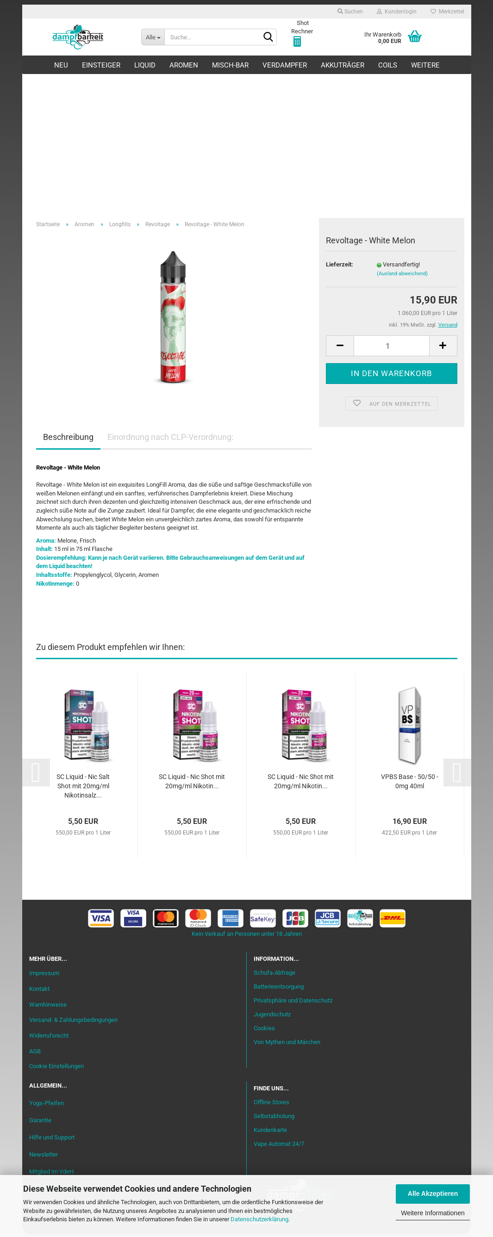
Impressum (44, 974)
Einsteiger (101, 65)
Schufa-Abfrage (274, 974)
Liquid (145, 65)
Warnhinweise (48, 1006)
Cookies (264, 1030)
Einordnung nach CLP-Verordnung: (170, 439)
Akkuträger (342, 65)
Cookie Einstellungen (56, 1067)
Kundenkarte (270, 1131)
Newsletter (43, 1156)
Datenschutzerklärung (259, 1219)
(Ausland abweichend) (402, 275)
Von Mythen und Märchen (287, 1043)
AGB (35, 1053)
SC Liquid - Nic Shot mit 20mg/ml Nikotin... (192, 783)
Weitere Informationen (432, 1213)
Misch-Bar (230, 65)
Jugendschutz (272, 1016)
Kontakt (39, 990)
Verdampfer (284, 65)
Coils (387, 65)
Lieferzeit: (339, 266)
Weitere (425, 65)
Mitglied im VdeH (51, 1173)
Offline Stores (271, 1104)
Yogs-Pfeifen (46, 1104)
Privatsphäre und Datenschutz (293, 1002)
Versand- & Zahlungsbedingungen (73, 1022)
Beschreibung (68, 439)
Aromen (183, 65)
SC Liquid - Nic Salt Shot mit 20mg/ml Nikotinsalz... (83, 788)
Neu (61, 65)
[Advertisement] (246, 143)
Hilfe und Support (52, 1139)
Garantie (40, 1122)
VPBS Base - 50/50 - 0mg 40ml (409, 783)
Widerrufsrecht (49, 1037)
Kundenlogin (397, 11)
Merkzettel (447, 11)
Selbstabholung (274, 1118)
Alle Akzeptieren (433, 1193)
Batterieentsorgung (279, 988)
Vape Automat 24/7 (279, 1145)
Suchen (350, 11)
